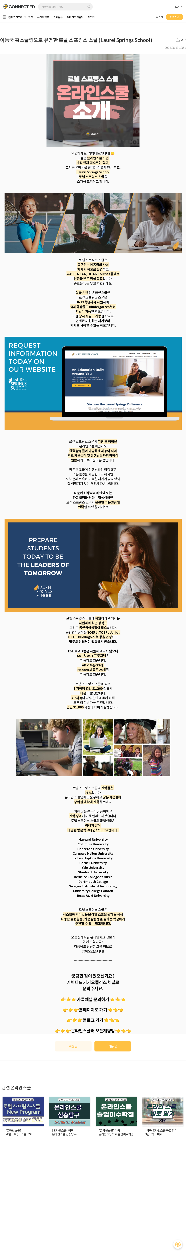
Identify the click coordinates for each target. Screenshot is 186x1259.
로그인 (159, 17)
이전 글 (73, 1046)
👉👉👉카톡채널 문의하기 (85, 999)
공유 (183, 40)
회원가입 (174, 17)
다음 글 (112, 1046)
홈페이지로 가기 (93, 1009)
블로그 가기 (93, 1020)
